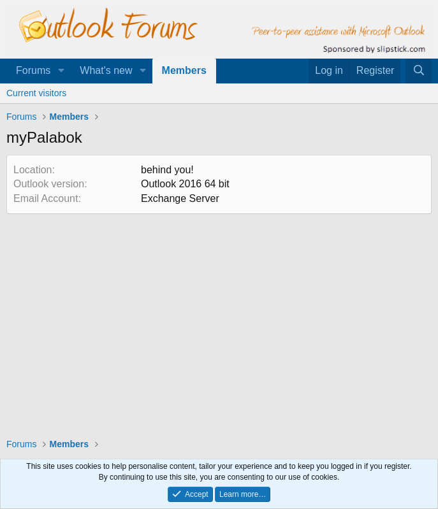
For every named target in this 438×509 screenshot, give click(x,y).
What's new (106, 70)
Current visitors (36, 93)
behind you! (167, 169)
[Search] (418, 71)
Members (184, 70)
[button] (61, 71)
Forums (33, 70)
